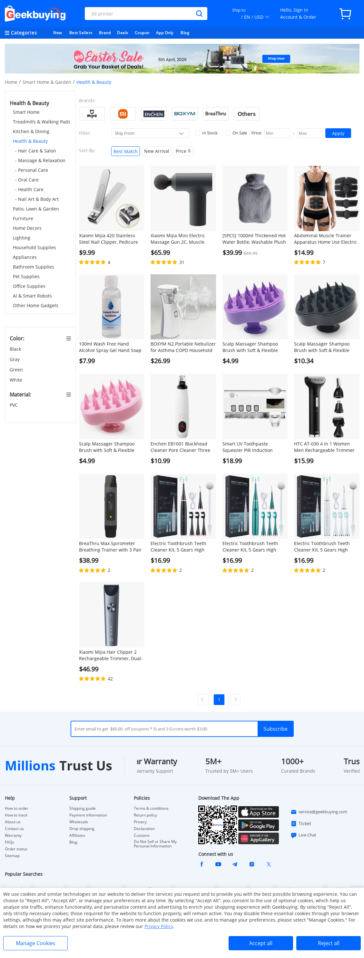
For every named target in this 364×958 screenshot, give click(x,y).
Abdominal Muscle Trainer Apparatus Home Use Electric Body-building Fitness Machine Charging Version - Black (325, 238)
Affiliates (77, 835)
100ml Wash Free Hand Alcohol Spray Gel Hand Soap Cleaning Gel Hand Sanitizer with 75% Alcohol (110, 347)
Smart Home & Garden (47, 82)
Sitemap (12, 855)
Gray (15, 359)
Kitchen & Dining (31, 131)
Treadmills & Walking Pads (41, 122)
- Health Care (29, 189)
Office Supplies (29, 286)
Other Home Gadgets (35, 305)
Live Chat (303, 835)
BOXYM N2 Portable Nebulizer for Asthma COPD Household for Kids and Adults (183, 347)
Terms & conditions (151, 808)
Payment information (88, 815)
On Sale (236, 133)
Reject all (328, 943)
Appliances (25, 257)
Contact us (14, 828)
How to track (16, 815)
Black (16, 349)
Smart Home (26, 112)
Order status (16, 849)
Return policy (145, 815)
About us (13, 822)
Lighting (21, 238)
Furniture (23, 218)
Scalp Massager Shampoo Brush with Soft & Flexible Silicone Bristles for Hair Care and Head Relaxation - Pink (110, 447)
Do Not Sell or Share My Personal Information (155, 843)
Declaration (144, 828)
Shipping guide (82, 808)
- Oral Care (27, 180)
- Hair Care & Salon (35, 151)
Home (11, 82)
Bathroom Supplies (33, 267)
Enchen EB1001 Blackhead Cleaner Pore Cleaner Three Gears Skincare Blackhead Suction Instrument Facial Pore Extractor (180, 447)
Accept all (260, 943)
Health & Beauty (30, 141)
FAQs (9, 842)
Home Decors (27, 228)
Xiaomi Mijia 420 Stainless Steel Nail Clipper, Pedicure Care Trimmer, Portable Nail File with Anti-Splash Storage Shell (110, 238)
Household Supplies (34, 247)
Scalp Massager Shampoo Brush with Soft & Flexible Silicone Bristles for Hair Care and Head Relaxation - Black (325, 347)
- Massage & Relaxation (40, 160)
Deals (122, 32)
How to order (16, 808)
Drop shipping (81, 828)
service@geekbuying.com (318, 812)
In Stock (206, 133)
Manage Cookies (35, 943)
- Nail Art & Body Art (37, 199)
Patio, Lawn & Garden (36, 209)
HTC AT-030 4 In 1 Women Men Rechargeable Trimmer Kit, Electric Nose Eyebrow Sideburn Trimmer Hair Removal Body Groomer (324, 447)
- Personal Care (31, 170)
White (17, 380)
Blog (185, 32)
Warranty (13, 835)
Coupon (142, 32)
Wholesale (78, 822)
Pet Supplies (26, 276)
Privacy (140, 822)
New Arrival (156, 151)
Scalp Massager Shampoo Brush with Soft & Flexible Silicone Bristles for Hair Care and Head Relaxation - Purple (254, 347)
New (57, 32)
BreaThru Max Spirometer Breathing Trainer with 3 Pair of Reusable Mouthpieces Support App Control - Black (110, 546)
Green (17, 370)
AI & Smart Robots (32, 296)
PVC (14, 405)
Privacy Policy (158, 926)
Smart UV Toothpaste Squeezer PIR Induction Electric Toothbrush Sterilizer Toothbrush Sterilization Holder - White (253, 447)
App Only (164, 32)
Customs (142, 835)
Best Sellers (81, 32)
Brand (105, 32)
